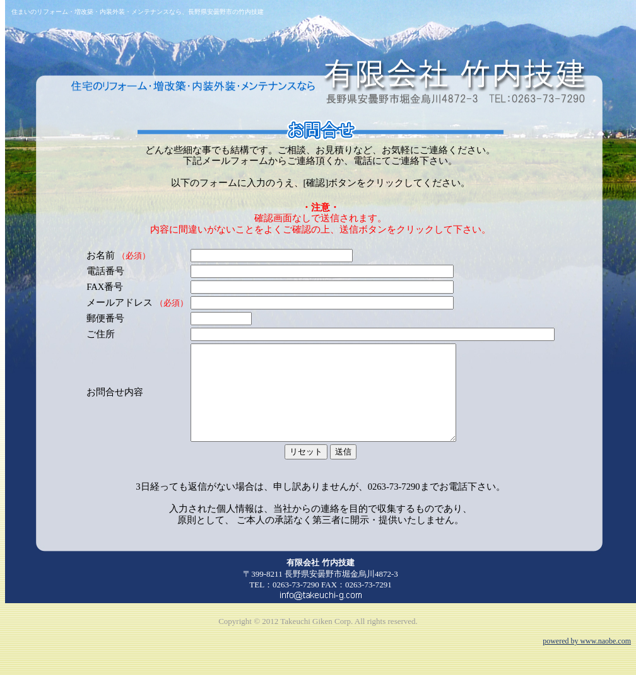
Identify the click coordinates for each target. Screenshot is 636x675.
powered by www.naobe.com (587, 659)
